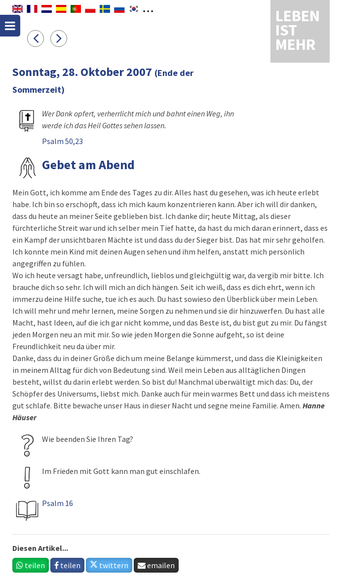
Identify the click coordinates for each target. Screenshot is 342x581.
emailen (156, 565)
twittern (109, 565)
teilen (30, 565)
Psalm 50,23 (62, 141)
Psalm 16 (57, 503)
